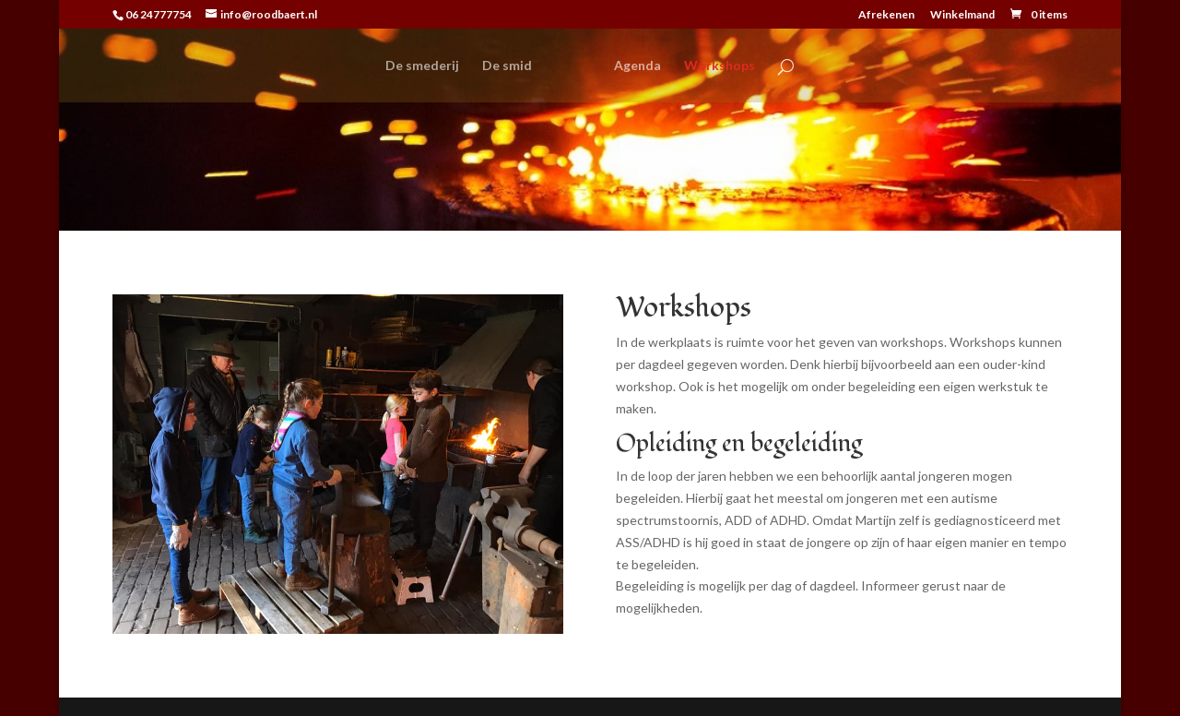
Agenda (637, 66)
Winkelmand (962, 15)
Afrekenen (886, 15)
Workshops (719, 66)
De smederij (422, 66)
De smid (507, 66)
